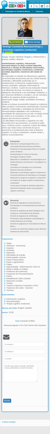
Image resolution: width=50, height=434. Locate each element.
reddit (47, 6)
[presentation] (18, 389)
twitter (36, 6)
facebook (31, 6)
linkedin (41, 6)
